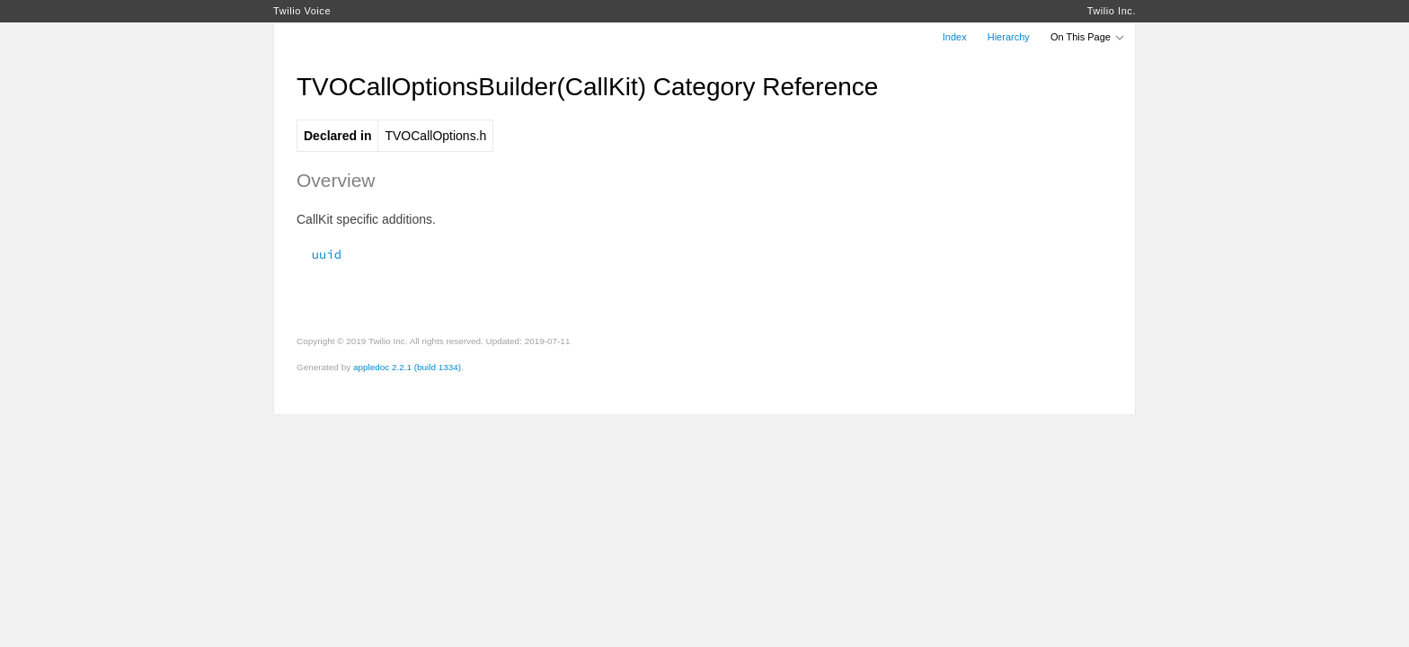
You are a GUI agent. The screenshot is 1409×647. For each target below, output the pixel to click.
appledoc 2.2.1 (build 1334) (407, 367)
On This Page (1088, 36)
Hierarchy (1009, 36)
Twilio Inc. (1111, 10)
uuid (319, 254)
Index (955, 36)
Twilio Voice (302, 10)
